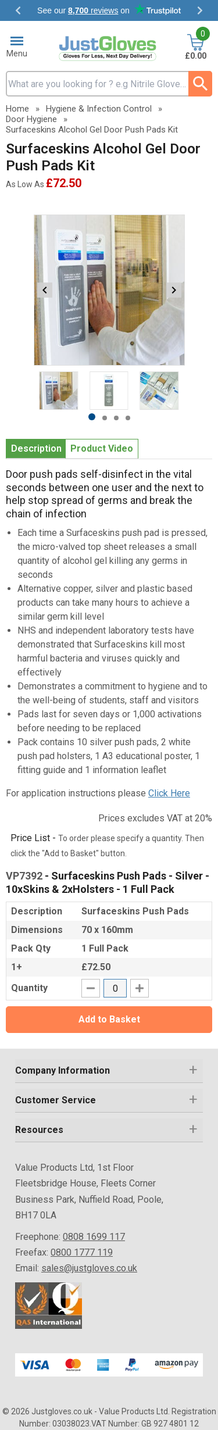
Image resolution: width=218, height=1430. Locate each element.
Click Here (169, 793)
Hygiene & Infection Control (99, 108)
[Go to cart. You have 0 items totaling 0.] (195, 48)
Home (17, 108)
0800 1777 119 (82, 1252)
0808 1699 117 (94, 1236)
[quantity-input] (115, 988)
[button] (109, 1071)
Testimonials (109, 10)
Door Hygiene (31, 119)
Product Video (101, 448)
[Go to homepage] (109, 48)
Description (36, 448)
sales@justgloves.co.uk (89, 1268)
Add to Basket (109, 1019)
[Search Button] (200, 83)
